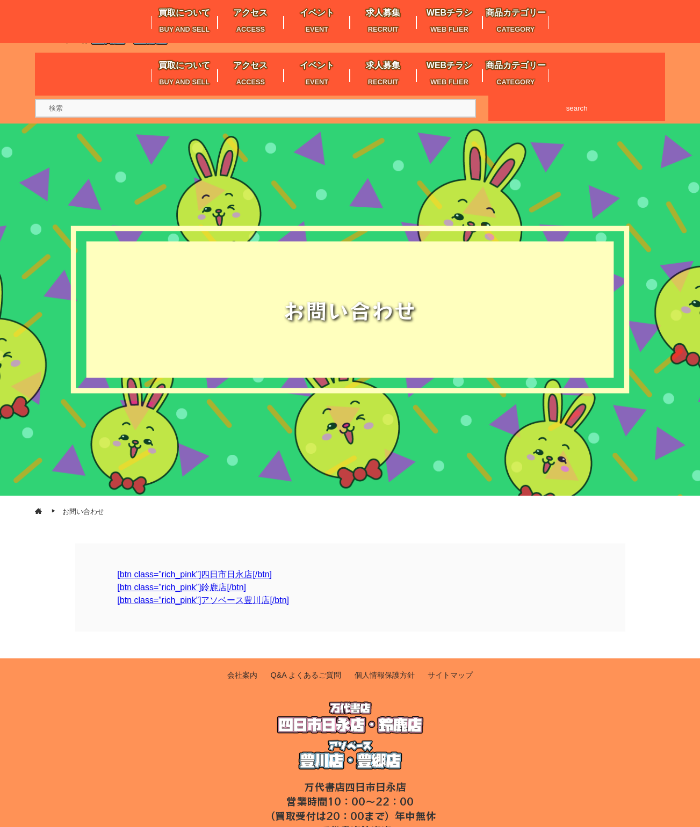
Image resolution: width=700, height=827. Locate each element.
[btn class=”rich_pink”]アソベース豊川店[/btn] (203, 600)
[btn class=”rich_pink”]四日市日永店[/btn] (194, 574)
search (577, 108)
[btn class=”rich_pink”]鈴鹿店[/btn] (181, 587)
